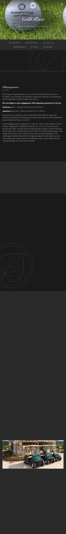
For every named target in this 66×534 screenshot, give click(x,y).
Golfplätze (15, 43)
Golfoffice (49, 43)
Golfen (30, 26)
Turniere (48, 47)
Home (21, 26)
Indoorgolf (19, 47)
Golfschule (31, 43)
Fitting (34, 47)
